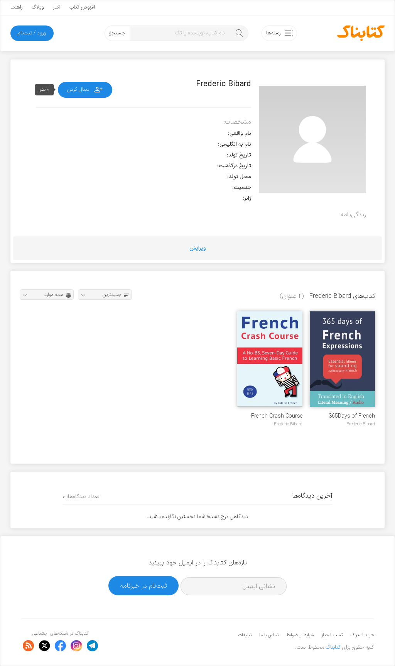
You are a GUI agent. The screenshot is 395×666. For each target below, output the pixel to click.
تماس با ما (269, 635)
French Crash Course (276, 416)
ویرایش (197, 248)
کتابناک (333, 647)
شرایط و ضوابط (300, 635)
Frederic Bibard (360, 424)
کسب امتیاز (332, 635)
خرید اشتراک (362, 635)
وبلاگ (38, 7)
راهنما (16, 7)
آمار (56, 7)
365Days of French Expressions (352, 416)
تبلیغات (245, 635)
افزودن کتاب (82, 7)
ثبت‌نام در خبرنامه (143, 586)
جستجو (117, 33)
